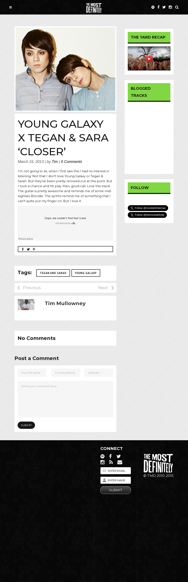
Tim (55, 162)
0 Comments (71, 162)
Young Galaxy (86, 273)
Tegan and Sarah (53, 273)
